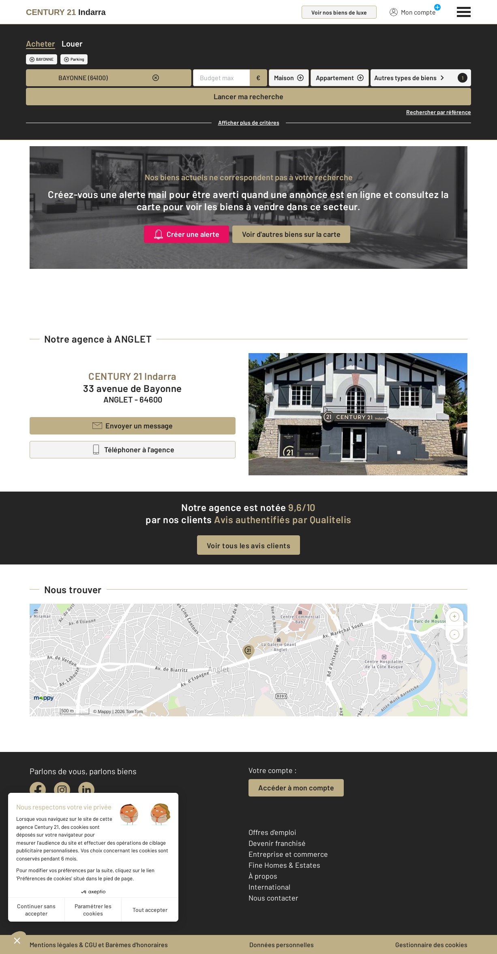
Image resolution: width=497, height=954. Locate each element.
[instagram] (62, 790)
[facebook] (38, 790)
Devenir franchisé (277, 843)
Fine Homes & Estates (284, 864)
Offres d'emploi (272, 832)
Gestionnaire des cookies (431, 944)
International (269, 886)
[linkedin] (86, 790)
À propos (262, 875)
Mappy (104, 711)
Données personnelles (281, 944)
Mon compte (413, 11)
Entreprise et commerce (288, 854)
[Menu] (464, 11)
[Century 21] (66, 12)
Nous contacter (273, 897)
